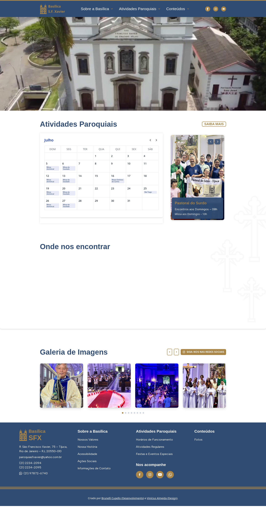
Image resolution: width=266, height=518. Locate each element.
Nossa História (87, 459)
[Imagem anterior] (210, 142)
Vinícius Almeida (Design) (162, 510)
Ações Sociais (87, 473)
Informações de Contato (94, 480)
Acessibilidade (87, 466)
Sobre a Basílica (97, 9)
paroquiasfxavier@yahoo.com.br (40, 469)
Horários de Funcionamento (154, 451)
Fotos (198, 451)
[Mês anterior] (150, 140)
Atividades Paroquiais (140, 9)
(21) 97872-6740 (33, 485)
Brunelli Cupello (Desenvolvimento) (122, 510)
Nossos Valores (88, 451)
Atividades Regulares (150, 459)
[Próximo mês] (156, 140)
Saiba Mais (214, 124)
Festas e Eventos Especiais (154, 466)
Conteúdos (178, 9)
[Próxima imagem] (217, 142)
